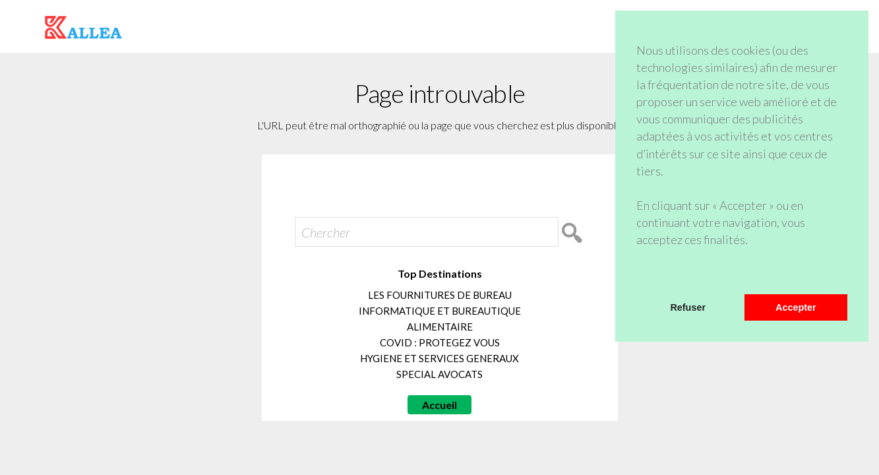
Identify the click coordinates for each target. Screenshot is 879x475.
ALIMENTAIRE (440, 326)
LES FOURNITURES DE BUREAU (440, 295)
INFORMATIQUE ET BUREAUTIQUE (440, 311)
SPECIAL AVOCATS (439, 374)
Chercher (325, 232)
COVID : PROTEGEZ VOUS (440, 342)
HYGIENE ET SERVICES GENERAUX (439, 358)
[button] (638, 277)
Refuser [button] (688, 307)
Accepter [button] (795, 307)
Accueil (439, 404)
